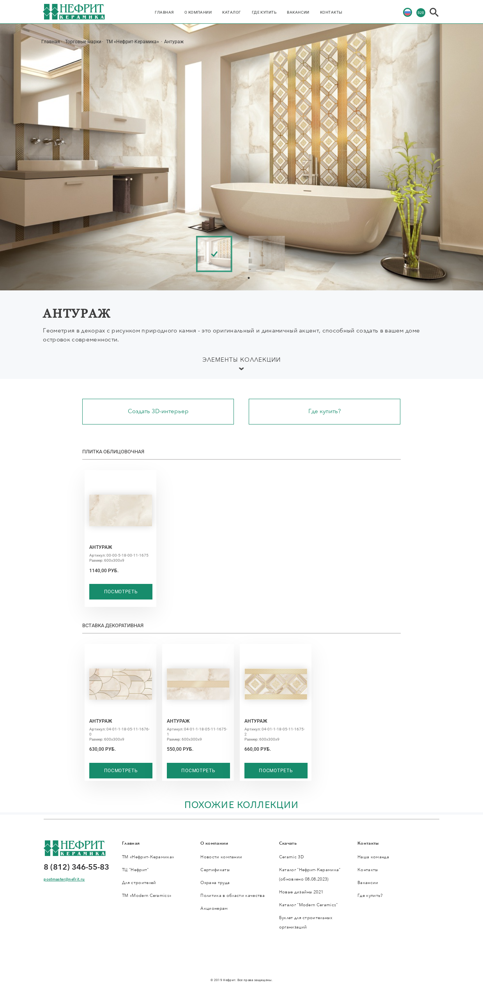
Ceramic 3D (291, 857)
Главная (164, 12)
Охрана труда (215, 883)
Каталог (231, 12)
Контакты (331, 12)
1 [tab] (249, 278)
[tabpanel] (217, 254)
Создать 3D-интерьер (158, 411)
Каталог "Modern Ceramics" (308, 905)
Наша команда (373, 857)
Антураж (174, 41)
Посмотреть (121, 591)
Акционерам (214, 908)
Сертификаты (215, 870)
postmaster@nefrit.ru (64, 879)
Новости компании (221, 857)
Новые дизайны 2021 (301, 892)
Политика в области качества (232, 895)
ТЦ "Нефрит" (135, 870)
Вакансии (298, 12)
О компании (198, 12)
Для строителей (139, 883)
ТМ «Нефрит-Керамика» (133, 41)
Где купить (264, 12)
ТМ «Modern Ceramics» (146, 895)
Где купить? (324, 411)
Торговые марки (83, 41)
